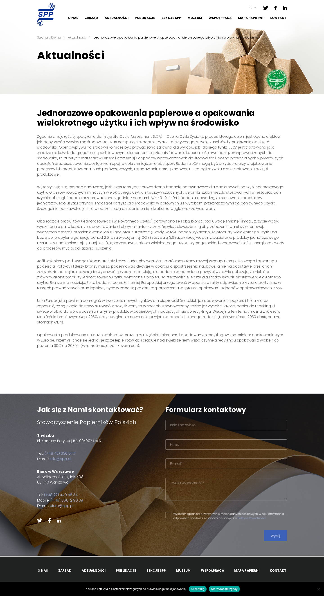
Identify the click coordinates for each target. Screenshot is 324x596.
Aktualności (116, 18)
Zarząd (91, 18)
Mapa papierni (250, 18)
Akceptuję (197, 589)
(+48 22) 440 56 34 (56, 494)
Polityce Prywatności (265, 518)
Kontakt (278, 18)
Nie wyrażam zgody (224, 589)
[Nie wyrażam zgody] (318, 589)
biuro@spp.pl (57, 505)
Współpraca (220, 18)
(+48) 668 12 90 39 (62, 500)
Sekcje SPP (171, 18)
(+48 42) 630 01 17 (55, 453)
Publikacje (145, 18)
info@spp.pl (56, 458)
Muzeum (195, 18)
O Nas (73, 18)
